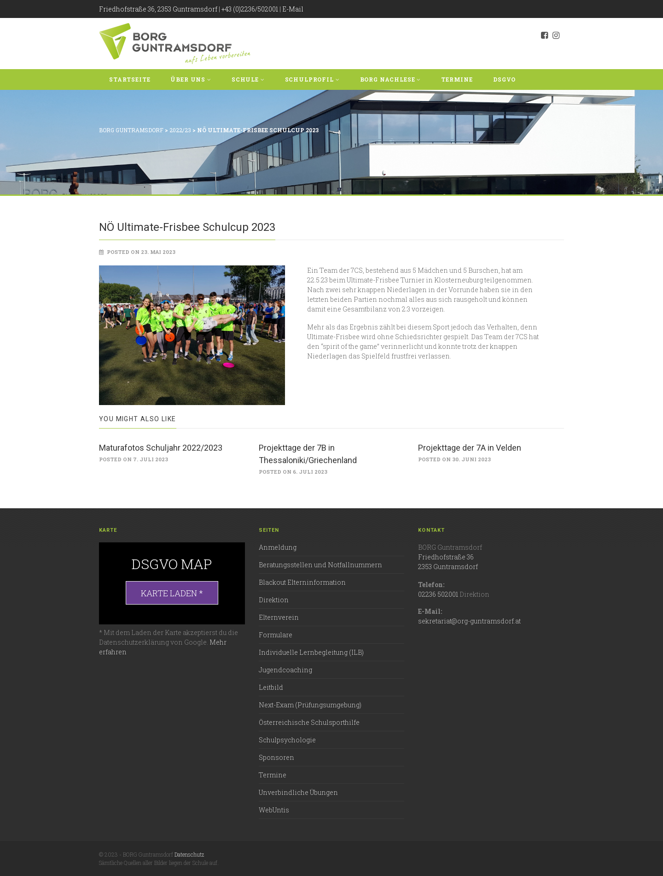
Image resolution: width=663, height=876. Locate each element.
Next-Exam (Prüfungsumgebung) (310, 704)
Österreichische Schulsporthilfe (309, 722)
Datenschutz (189, 854)
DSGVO (504, 79)
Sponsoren (276, 757)
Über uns (190, 79)
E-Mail (292, 9)
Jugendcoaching (285, 669)
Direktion (274, 599)
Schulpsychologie (287, 739)
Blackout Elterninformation (302, 582)
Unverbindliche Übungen (298, 792)
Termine (457, 79)
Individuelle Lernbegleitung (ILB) (311, 652)
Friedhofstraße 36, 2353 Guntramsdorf (158, 9)
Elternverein (279, 617)
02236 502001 (438, 594)
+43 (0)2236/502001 (249, 9)
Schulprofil (312, 79)
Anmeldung (278, 547)
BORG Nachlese (390, 79)
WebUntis (274, 809)
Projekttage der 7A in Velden (469, 448)
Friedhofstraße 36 (446, 557)
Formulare (275, 634)
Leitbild (271, 687)
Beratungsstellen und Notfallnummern (320, 564)
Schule (248, 79)
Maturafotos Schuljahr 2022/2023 (160, 448)
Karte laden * (172, 593)
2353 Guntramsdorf (448, 566)
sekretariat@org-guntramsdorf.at (469, 621)
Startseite (129, 79)
